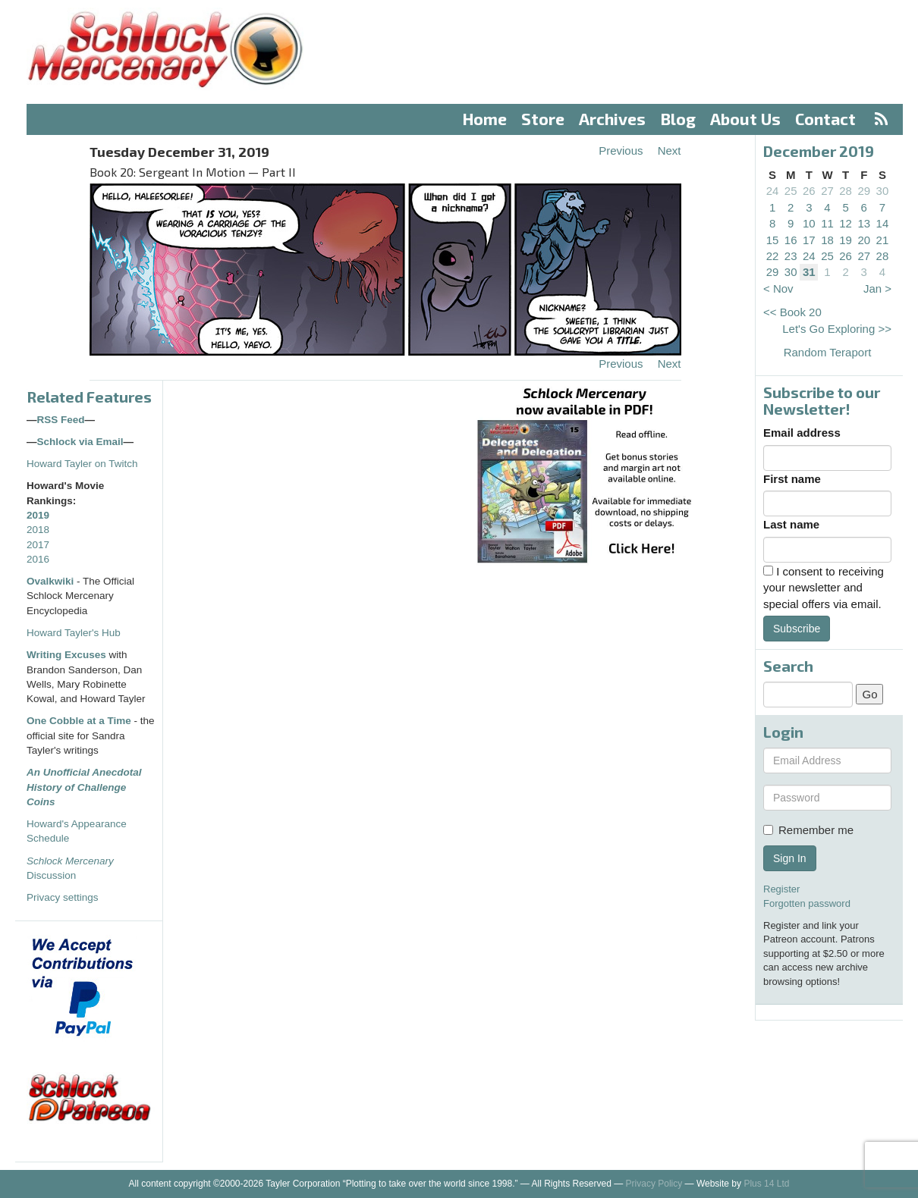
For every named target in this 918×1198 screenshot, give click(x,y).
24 (772, 190)
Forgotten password (806, 903)
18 (827, 240)
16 (790, 240)
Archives (612, 118)
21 (882, 240)
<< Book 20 (792, 312)
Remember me (808, 829)
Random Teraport (828, 352)
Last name (791, 524)
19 (845, 240)
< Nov (778, 288)
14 (882, 223)
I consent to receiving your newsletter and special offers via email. (823, 587)
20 (863, 240)
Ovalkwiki (52, 581)
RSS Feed (61, 419)
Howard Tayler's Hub (74, 632)
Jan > (877, 288)
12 (845, 223)
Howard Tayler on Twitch (82, 463)
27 (827, 190)
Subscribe (796, 629)
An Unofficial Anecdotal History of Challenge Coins (84, 787)
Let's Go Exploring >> (836, 328)
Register (781, 889)
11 (827, 223)
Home (485, 118)
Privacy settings (63, 897)
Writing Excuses (66, 654)
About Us (745, 118)
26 (809, 190)
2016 (38, 559)
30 (882, 190)
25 (790, 190)
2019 (38, 515)
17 (809, 240)
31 (809, 271)
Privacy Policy (654, 1183)
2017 (38, 544)
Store (542, 118)
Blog (678, 118)
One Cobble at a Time (79, 720)
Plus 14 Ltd (766, 1183)
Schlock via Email (80, 441)
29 (863, 190)
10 (809, 223)
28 (845, 190)
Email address (802, 432)
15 (772, 240)
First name (792, 478)
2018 (38, 529)
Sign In (789, 858)
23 (790, 255)
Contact (825, 118)
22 (772, 255)
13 (863, 223)
